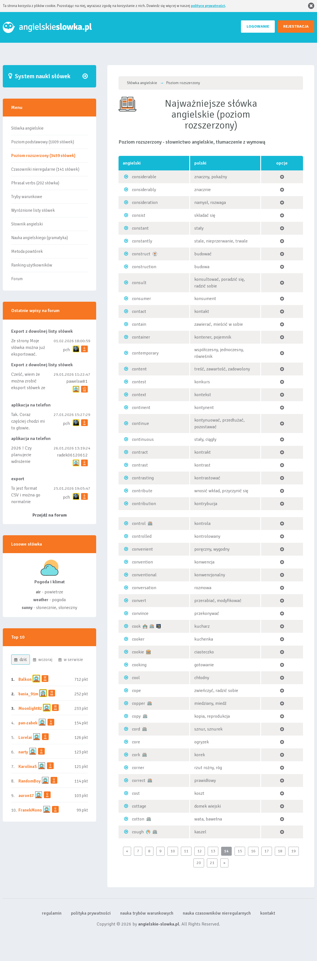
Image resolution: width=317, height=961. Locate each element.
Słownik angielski (27, 224)
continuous (143, 439)
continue (140, 423)
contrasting (143, 478)
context (139, 395)
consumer (141, 298)
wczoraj (42, 659)
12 (199, 851)
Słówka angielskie (27, 128)
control (139, 523)
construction (144, 267)
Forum (17, 278)
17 (266, 851)
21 (212, 862)
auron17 (26, 795)
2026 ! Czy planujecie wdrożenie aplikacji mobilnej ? (28, 461)
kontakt (267, 913)
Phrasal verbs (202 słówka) (35, 182)
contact (139, 311)
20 (199, 862)
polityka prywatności (91, 913)
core (136, 742)
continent (141, 407)
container (141, 337)
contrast (140, 465)
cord (136, 729)
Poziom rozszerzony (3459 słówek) (43, 155)
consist (138, 215)
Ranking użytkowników (31, 265)
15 (240, 851)
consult (139, 283)
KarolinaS (27, 766)
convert (139, 600)
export (17, 479)
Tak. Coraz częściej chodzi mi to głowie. (28, 421)
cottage (139, 806)
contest (139, 382)
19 (293, 851)
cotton (138, 819)
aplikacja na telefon (31, 405)
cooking (139, 665)
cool (136, 678)
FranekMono (30, 810)
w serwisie (70, 659)
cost (136, 793)
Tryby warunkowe (26, 196)
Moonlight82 (30, 708)
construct (141, 254)
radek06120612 (72, 455)
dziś (20, 659)
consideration (145, 202)
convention (142, 562)
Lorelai (25, 737)
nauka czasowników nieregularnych (217, 913)
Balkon (25, 679)
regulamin (51, 913)
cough (138, 832)
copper (138, 703)
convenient (142, 549)
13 (213, 851)
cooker (138, 639)
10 (173, 851)
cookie (138, 652)
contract (140, 452)
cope (136, 690)
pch (66, 350)
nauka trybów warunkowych (146, 913)
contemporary (145, 353)
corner (138, 767)
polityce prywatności (208, 6)
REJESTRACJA (296, 26)
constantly (142, 241)
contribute (142, 491)
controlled (142, 536)
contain (139, 324)
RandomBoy (29, 781)
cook (136, 626)
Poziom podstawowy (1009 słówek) (42, 141)
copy (136, 716)
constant (140, 228)
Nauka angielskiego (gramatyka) (39, 237)
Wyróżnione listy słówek (33, 210)
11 (186, 851)
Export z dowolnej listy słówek (42, 331)
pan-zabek (27, 722)
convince (140, 613)
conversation (144, 588)
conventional (144, 575)
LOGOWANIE (258, 26)
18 (280, 851)
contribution (144, 503)
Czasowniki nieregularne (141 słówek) (45, 169)
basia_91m (28, 693)
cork (136, 755)
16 (253, 851)
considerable (144, 177)
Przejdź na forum (49, 515)
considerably (144, 189)
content (139, 369)
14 (226, 851)
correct (138, 780)
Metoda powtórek (27, 251)
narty (23, 752)
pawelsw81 (77, 381)
